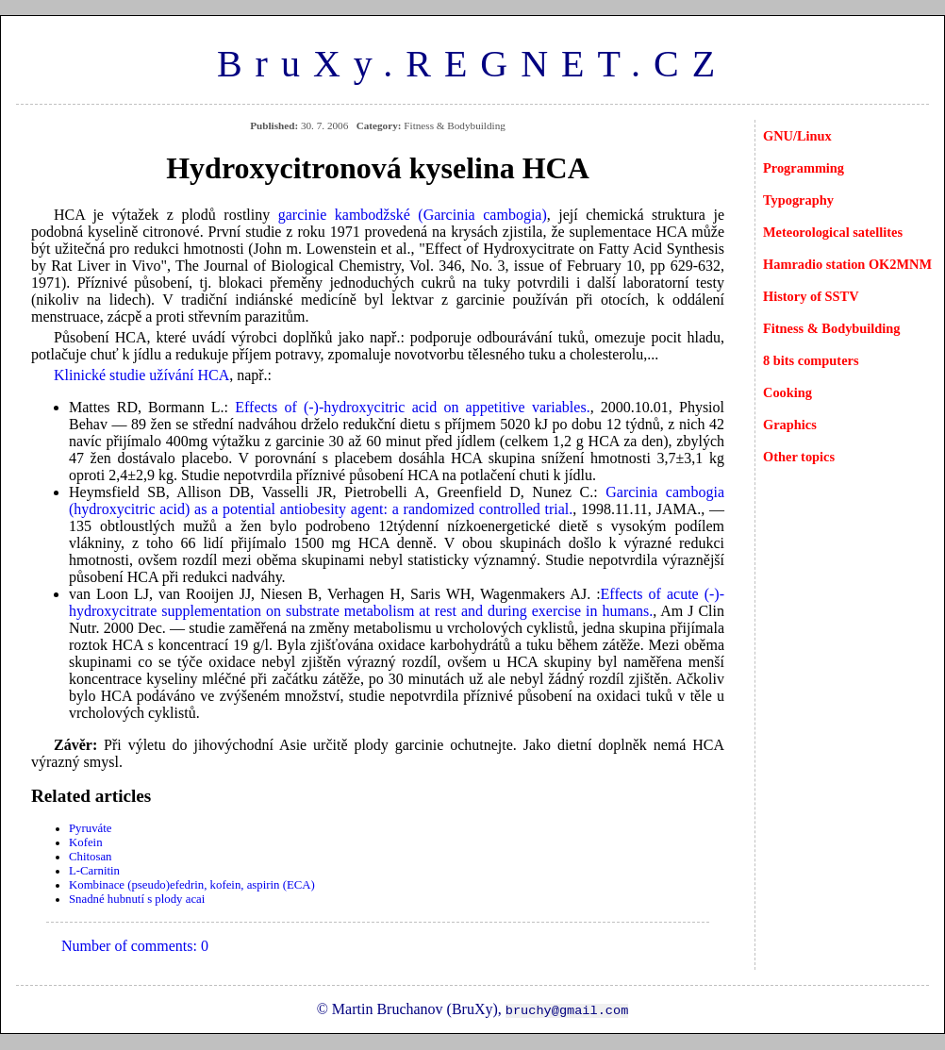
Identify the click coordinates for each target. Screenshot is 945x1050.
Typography (798, 200)
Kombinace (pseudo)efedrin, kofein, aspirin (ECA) (192, 885)
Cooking (787, 392)
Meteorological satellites (833, 232)
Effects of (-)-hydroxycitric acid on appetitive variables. (412, 407)
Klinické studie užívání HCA (141, 375)
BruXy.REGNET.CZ (472, 63)
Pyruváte (90, 828)
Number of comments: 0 (134, 946)
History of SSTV (811, 296)
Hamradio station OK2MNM (847, 264)
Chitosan (90, 856)
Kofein (86, 842)
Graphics (790, 424)
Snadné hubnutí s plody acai (137, 899)
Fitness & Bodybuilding (832, 328)
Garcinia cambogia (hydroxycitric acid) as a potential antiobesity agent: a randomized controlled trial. (396, 500)
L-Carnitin (94, 870)
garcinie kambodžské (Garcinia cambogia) (412, 215)
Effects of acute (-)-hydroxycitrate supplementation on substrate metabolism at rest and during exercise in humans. (396, 602)
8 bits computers (811, 360)
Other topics (799, 456)
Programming (803, 167)
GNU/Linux (797, 135)
